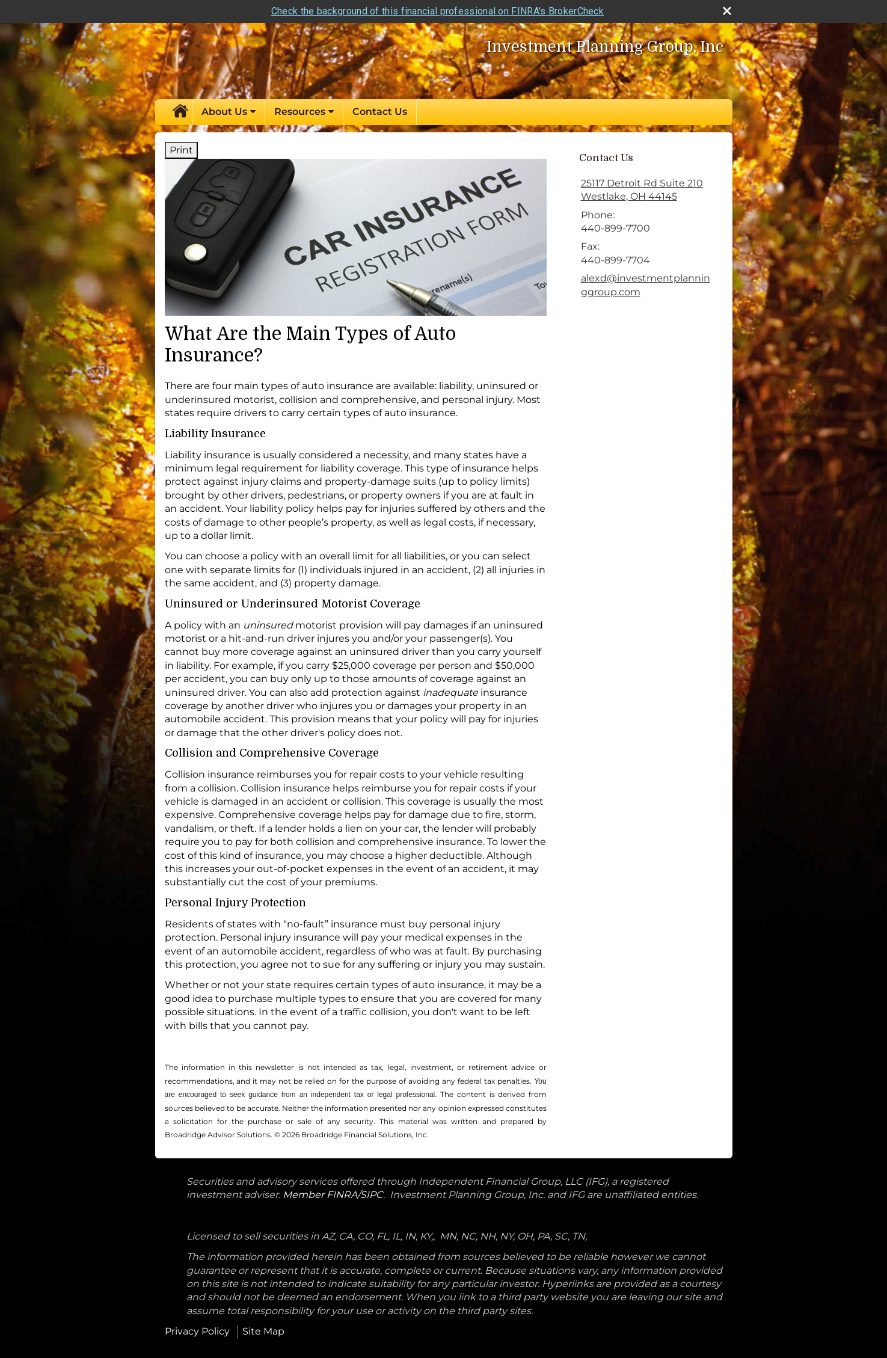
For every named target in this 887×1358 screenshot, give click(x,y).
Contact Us (379, 111)
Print (181, 150)
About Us (224, 111)
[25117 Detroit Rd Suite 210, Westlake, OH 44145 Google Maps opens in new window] (642, 190)
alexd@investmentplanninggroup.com (645, 284)
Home (179, 111)
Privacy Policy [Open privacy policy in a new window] (197, 1331)
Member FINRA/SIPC (333, 1194)
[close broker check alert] (727, 11)
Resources (299, 111)
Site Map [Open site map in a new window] (263, 1331)
